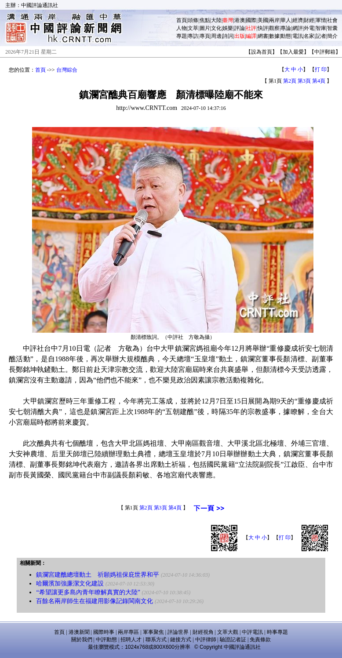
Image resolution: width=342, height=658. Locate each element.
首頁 (181, 20)
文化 (216, 28)
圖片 (205, 28)
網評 (297, 28)
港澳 (239, 20)
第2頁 (289, 81)
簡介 (332, 36)
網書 (263, 36)
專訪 (193, 36)
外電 (309, 28)
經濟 (297, 20)
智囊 (332, 28)
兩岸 (274, 20)
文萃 (193, 28)
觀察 (274, 28)
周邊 (216, 36)
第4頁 (318, 81)
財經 (309, 20)
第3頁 (304, 81)
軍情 (321, 20)
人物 (181, 28)
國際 (251, 20)
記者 (321, 36)
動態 (285, 36)
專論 (285, 28)
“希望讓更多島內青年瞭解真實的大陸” (88, 592)
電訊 (297, 36)
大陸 (216, 20)
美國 (263, 20)
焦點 (205, 20)
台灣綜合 (66, 70)
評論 (239, 28)
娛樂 (227, 28)
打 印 (321, 69)
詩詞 (227, 36)
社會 (332, 20)
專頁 (205, 36)
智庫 (321, 28)
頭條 (193, 20)
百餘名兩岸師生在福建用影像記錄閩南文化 (94, 601)
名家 (309, 36)
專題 (181, 36)
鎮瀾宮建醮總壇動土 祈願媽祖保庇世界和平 (97, 574)
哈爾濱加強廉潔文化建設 (70, 583)
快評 (263, 28)
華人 (285, 20)
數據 (274, 36)
